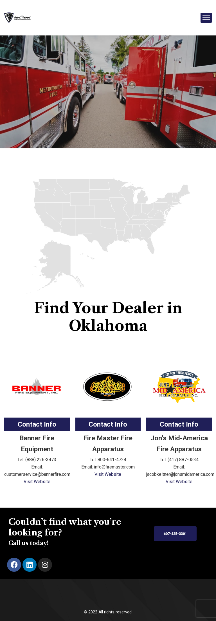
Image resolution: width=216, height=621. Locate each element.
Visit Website (37, 481)
